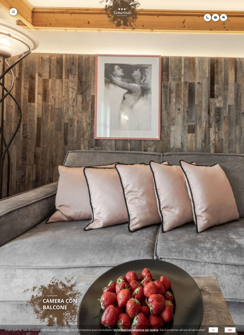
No (230, 330)
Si (213, 330)
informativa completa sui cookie (136, 330)
